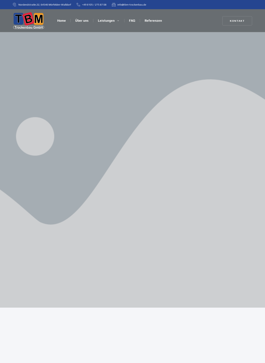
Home (61, 20)
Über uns (82, 20)
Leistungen (109, 20)
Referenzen (153, 20)
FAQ (132, 20)
